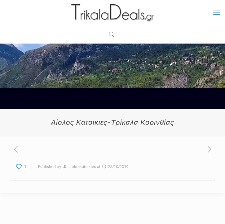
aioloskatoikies (82, 166)
